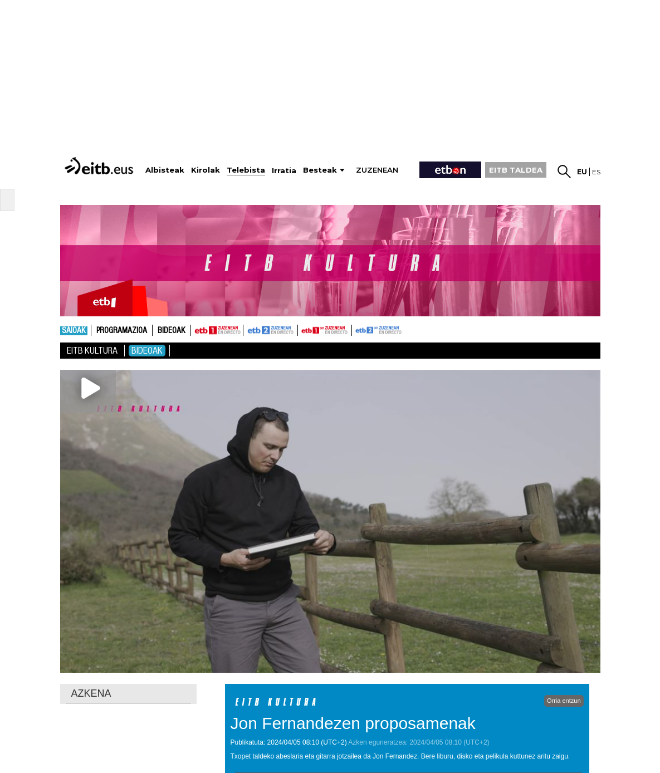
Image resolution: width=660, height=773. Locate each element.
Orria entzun (564, 700)
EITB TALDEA (515, 169)
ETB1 (216, 330)
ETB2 (270, 330)
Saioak (74, 330)
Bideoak (171, 330)
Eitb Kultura (92, 350)
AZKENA (91, 693)
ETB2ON (357, 329)
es (596, 172)
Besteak (320, 170)
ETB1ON (303, 329)
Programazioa (121, 330)
